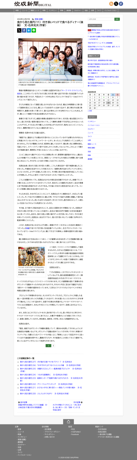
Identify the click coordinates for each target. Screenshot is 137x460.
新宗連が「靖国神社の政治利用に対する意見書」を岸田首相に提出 (103, 65)
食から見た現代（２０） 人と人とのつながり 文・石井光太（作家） (44, 394)
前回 (19, 94)
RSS (73, 429)
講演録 (68, 10)
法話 (86, 10)
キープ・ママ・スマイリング (71, 90)
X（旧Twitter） (76, 432)
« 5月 (90, 111)
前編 (27, 228)
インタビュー (53, 10)
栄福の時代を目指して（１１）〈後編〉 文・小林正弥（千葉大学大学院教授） (33, 404)
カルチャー (77, 10)
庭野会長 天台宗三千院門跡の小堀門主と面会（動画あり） (103, 78)
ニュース (24, 10)
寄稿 (61, 10)
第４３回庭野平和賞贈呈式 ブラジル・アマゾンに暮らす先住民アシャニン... (103, 84)
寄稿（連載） (39, 19)
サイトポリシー (50, 434)
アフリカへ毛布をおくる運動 (108, 437)
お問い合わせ (50, 437)
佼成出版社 (102, 432)
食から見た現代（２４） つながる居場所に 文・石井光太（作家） (44, 375)
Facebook (75, 434)
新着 (17, 10)
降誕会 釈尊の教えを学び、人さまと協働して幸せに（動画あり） (103, 72)
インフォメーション (110, 10)
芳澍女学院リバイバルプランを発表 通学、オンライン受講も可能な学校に (104, 48)
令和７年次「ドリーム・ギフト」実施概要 (100, 43)
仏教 (92, 10)
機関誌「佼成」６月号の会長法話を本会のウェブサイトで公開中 (104, 31)
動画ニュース (35, 10)
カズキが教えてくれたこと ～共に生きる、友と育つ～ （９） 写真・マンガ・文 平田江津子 (67, 406)
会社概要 (48, 429)
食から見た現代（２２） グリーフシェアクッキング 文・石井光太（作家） (46, 384)
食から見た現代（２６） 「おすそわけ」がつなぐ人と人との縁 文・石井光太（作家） (50, 365)
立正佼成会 (102, 429)
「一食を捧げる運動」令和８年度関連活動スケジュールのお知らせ (104, 38)
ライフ (99, 10)
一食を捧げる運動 (105, 434)
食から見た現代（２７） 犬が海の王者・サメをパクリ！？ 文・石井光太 (46, 362)
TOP (68, 422)
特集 (43, 10)
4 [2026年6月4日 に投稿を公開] (103, 97)
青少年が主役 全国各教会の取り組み (100, 60)
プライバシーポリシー (52, 432)
